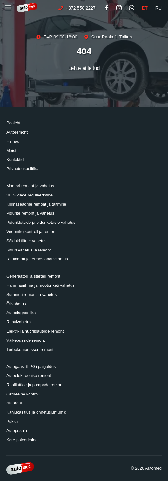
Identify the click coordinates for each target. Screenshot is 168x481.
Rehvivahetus (18, 322)
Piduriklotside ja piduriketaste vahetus (41, 222)
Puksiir (12, 421)
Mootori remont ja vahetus (30, 185)
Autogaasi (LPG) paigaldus (31, 366)
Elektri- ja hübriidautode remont (35, 331)
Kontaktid (15, 159)
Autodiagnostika (21, 312)
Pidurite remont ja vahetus (30, 213)
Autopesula (16, 430)
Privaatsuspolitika (22, 168)
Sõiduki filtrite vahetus (26, 240)
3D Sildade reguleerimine (29, 195)
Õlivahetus (16, 303)
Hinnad (12, 141)
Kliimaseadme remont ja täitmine (36, 204)
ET (145, 7)
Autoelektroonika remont (28, 375)
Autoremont (17, 132)
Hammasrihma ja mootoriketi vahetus (40, 285)
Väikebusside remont (25, 340)
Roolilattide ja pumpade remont (35, 384)
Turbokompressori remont (29, 349)
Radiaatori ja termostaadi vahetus (37, 259)
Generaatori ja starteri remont (33, 276)
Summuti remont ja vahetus (31, 294)
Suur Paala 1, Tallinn (108, 36)
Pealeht (13, 122)
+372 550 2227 (77, 7)
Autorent (14, 403)
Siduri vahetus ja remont (28, 250)
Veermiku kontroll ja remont (31, 231)
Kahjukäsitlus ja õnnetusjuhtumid (36, 412)
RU (158, 7)
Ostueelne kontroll (23, 394)
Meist (11, 150)
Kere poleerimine (21, 439)
